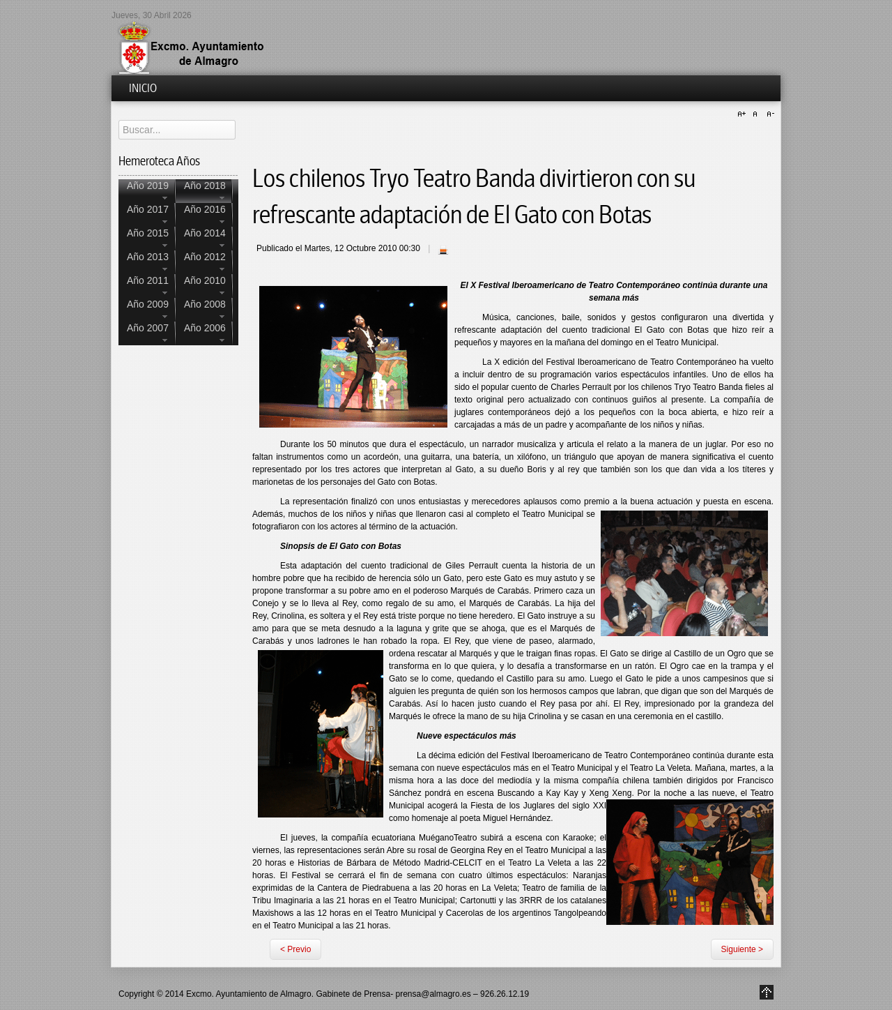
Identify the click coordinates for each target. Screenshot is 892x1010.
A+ (743, 114)
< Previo (295, 949)
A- (768, 114)
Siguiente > (742, 949)
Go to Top (767, 992)
